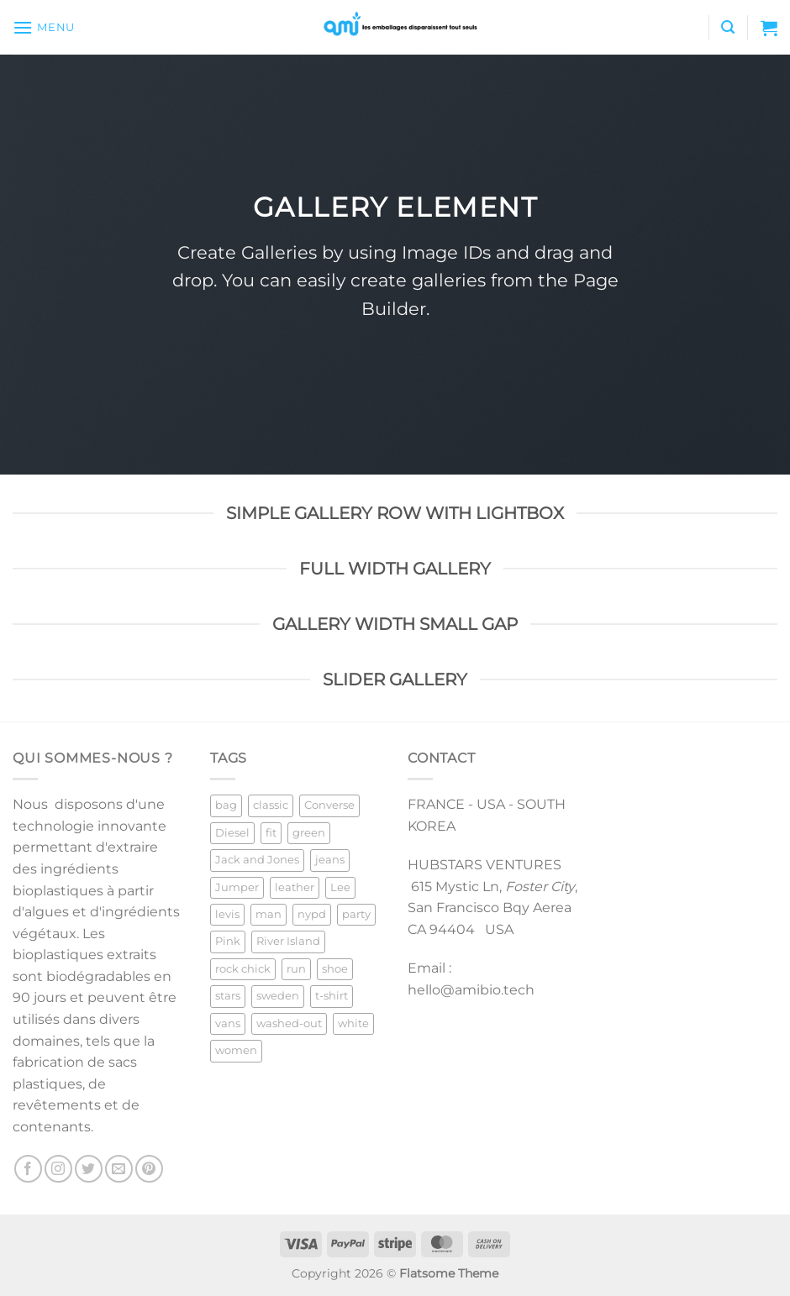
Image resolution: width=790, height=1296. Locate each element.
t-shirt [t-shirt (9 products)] (331, 995)
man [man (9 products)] (268, 914)
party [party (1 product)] (356, 914)
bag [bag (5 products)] (226, 805)
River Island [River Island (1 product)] (288, 941)
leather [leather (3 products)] (294, 887)
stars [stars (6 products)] (227, 995)
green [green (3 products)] (308, 832)
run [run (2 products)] (296, 969)
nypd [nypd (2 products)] (312, 914)
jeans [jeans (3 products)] (330, 859)
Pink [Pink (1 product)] (227, 941)
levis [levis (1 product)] (227, 914)
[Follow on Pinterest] (149, 1169)
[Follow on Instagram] (58, 1169)
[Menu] (44, 27)
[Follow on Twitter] (89, 1169)
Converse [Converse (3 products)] (329, 805)
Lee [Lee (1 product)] (340, 887)
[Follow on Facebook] (28, 1169)
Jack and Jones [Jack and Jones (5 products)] (257, 859)
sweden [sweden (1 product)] (277, 995)
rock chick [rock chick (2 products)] (243, 969)
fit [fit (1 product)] (271, 832)
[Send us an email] (119, 1169)
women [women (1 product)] (236, 1050)
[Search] (728, 27)
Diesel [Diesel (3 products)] (232, 832)
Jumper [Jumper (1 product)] (237, 887)
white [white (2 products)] (353, 1023)
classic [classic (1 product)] (270, 805)
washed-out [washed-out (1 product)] (289, 1023)
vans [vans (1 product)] (227, 1023)
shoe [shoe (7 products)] (335, 969)
